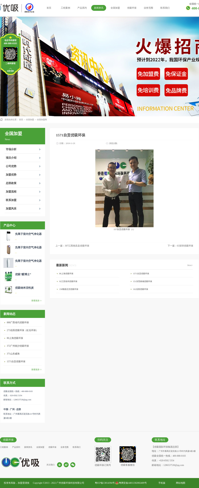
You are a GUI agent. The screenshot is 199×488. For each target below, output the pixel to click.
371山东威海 (13, 353)
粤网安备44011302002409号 (133, 483)
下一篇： (180, 245)
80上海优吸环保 (15, 338)
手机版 (161, 483)
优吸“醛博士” (23, 274)
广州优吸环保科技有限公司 (70, 483)
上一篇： (72, 245)
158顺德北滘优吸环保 (68, 289)
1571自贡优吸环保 (16, 361)
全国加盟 (30, 119)
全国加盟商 (42, 119)
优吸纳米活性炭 (24, 287)
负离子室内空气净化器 (28, 234)
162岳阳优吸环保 (140, 289)
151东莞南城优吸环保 (142, 281)
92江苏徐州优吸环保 (68, 281)
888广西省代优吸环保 (18, 322)
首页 (49, 8)
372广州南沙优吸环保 (18, 346)
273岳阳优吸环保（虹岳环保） (22, 330)
